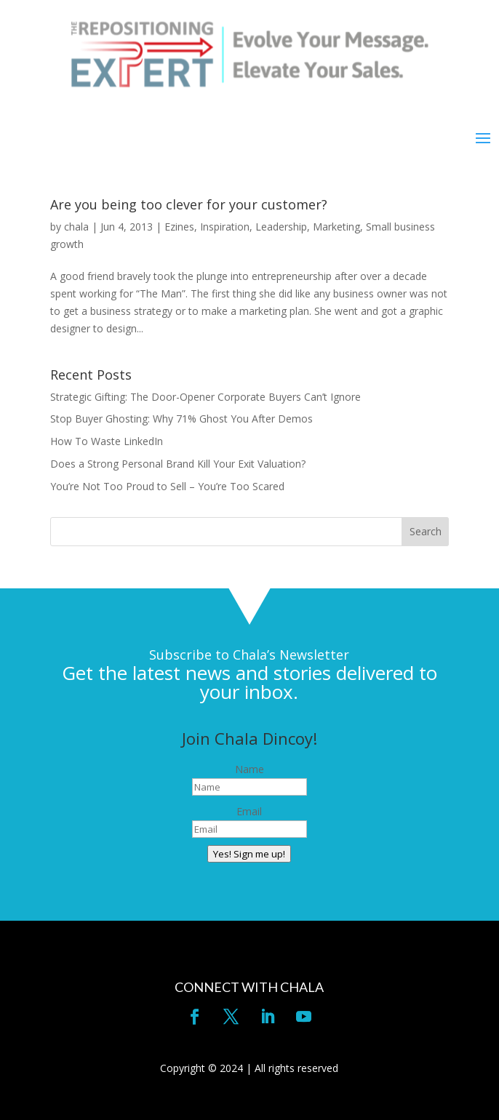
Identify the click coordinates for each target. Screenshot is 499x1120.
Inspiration (225, 226)
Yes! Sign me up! (249, 853)
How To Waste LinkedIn (106, 441)
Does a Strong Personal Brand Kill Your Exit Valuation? (178, 464)
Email (249, 811)
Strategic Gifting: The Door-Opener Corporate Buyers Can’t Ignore (205, 397)
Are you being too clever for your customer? (188, 204)
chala (76, 226)
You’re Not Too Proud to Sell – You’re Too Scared (167, 486)
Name (249, 769)
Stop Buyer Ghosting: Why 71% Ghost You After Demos (181, 418)
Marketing (336, 226)
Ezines (179, 226)
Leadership (281, 226)
